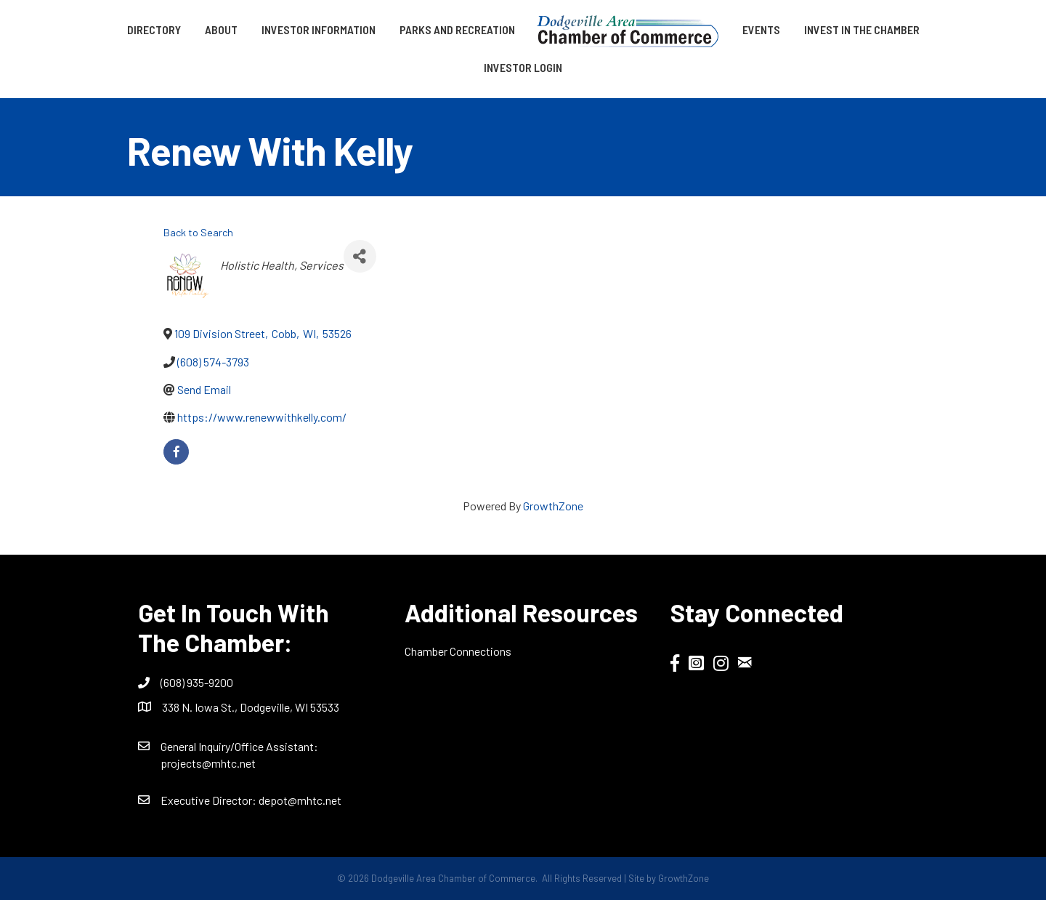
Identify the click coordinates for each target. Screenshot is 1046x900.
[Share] (360, 256)
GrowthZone (553, 506)
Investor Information (319, 29)
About (221, 29)
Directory (154, 29)
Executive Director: (210, 800)
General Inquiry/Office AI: (239, 746)
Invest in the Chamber (862, 29)
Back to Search (198, 232)
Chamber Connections (458, 651)
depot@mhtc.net (300, 800)
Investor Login (523, 67)
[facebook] (176, 452)
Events (761, 29)
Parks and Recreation (457, 29)
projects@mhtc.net (208, 763)
